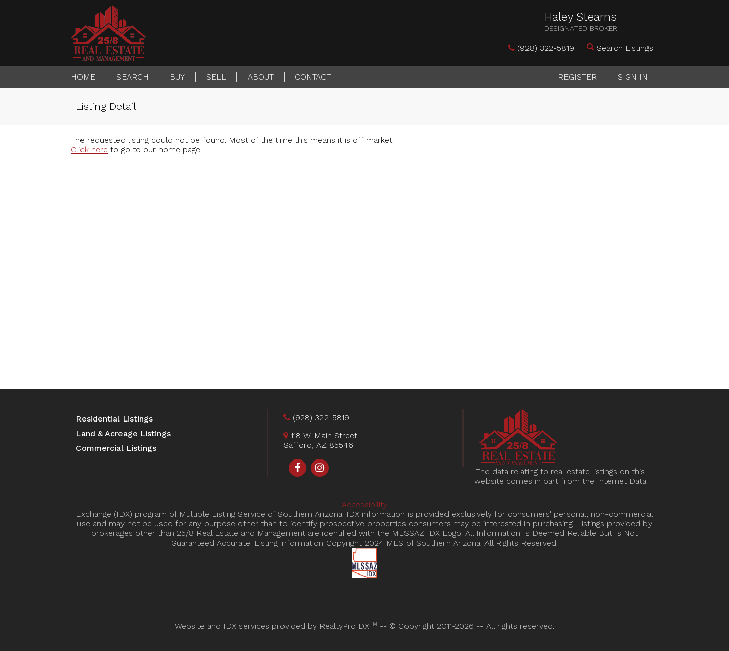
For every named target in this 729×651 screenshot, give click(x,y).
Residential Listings (114, 419)
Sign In (633, 77)
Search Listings (625, 48)
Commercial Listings (116, 448)
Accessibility (364, 504)
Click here (89, 150)
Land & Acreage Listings (123, 433)
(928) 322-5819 (545, 48)
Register (577, 77)
